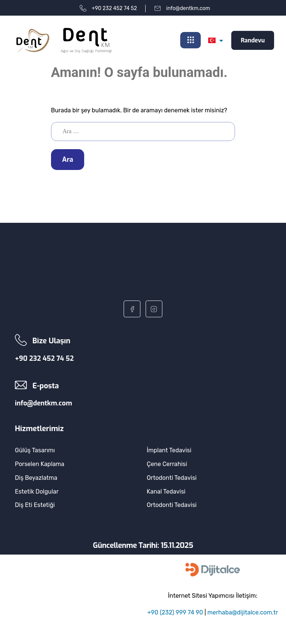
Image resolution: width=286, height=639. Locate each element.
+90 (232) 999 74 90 (175, 612)
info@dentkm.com (43, 403)
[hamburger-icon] (190, 40)
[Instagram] (154, 309)
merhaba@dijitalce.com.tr (242, 612)
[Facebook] (132, 309)
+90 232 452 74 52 (44, 358)
